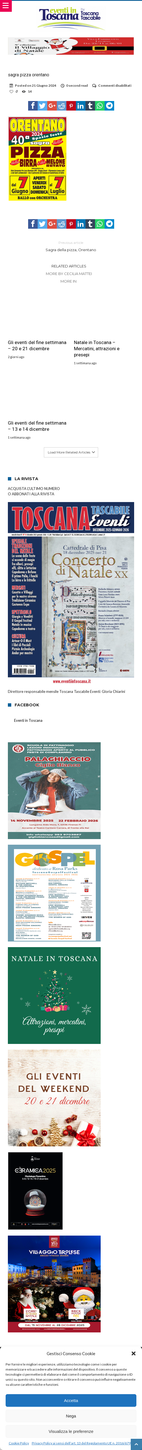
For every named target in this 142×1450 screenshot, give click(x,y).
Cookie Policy (19, 1443)
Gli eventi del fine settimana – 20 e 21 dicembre (37, 345)
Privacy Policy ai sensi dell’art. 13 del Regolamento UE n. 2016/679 (81, 1443)
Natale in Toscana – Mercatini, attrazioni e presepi (97, 349)
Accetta (71, 1400)
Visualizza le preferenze (71, 1431)
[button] (133, 1353)
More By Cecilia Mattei (69, 273)
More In (68, 281)
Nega (71, 1416)
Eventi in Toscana (28, 720)
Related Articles (68, 266)
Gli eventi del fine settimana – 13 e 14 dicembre (37, 426)
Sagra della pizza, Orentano (71, 246)
